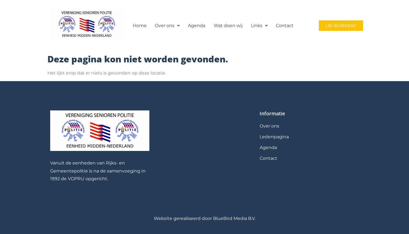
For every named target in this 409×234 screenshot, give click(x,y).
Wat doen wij (228, 25)
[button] (167, 25)
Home (140, 25)
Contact (285, 25)
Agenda (196, 25)
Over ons (167, 25)
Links (259, 25)
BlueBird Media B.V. (234, 218)
